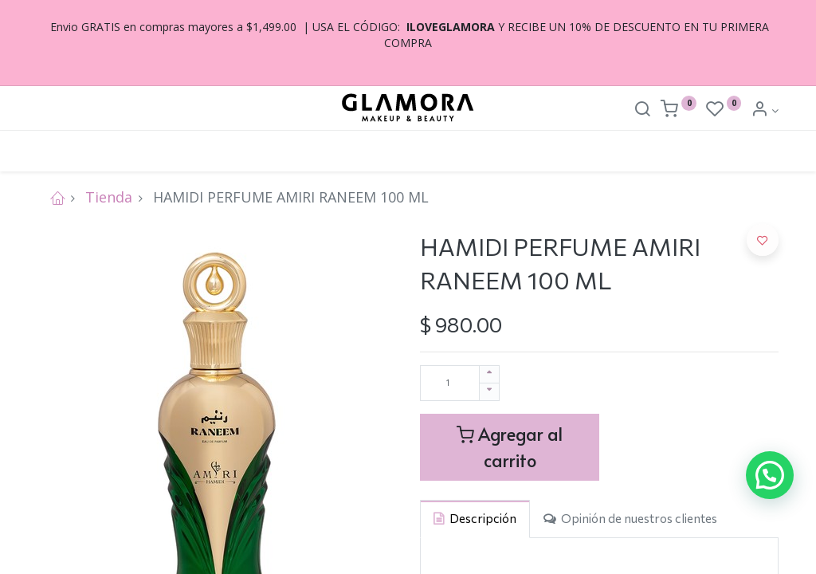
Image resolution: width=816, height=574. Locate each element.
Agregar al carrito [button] (510, 447)
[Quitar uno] (489, 391)
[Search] (642, 110)
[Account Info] (765, 110)
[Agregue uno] (489, 374)
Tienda (108, 196)
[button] (763, 240)
